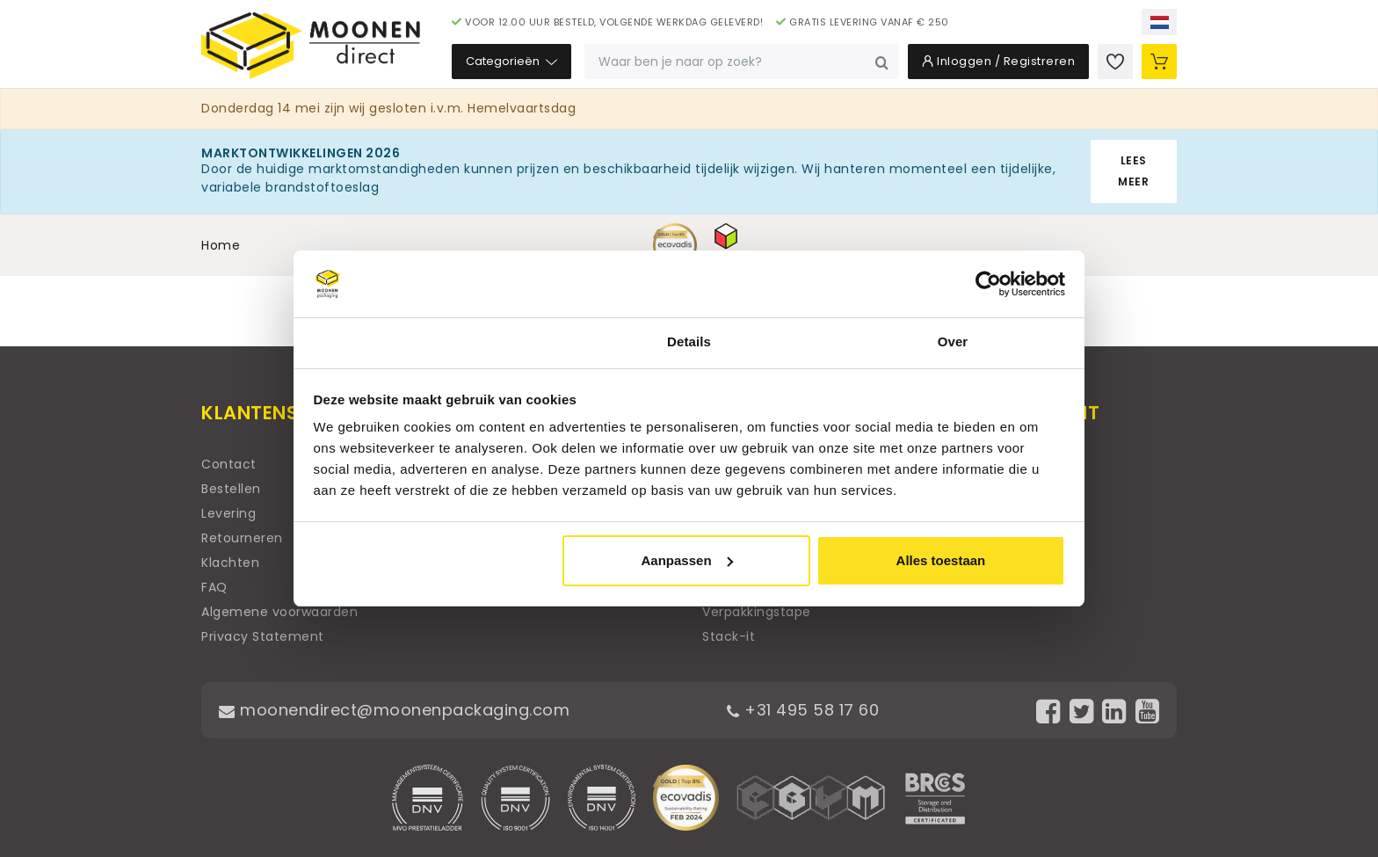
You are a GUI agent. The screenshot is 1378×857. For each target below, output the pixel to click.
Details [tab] (689, 341)
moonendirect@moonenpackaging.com (394, 710)
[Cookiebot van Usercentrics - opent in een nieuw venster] (988, 284)
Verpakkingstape (756, 612)
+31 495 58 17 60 (803, 710)
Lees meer (1133, 171)
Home (220, 245)
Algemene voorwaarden (279, 612)
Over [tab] (953, 341)
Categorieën (511, 61)
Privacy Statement (262, 636)
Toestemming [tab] (425, 341)
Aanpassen (687, 560)
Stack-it (728, 636)
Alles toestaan (941, 560)
